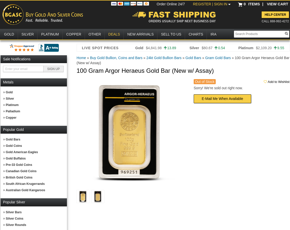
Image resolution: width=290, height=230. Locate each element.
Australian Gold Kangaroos (25, 190)
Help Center (275, 14)
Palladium (13, 111)
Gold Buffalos (16, 158)
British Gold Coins (19, 177)
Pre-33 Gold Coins (19, 165)
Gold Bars (13, 139)
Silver (10, 98)
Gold (9, 92)
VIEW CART (277, 4)
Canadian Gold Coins (21, 171)
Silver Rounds (16, 225)
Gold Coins (14, 146)
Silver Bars (14, 212)
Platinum (12, 105)
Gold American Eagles (22, 152)
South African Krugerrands (25, 184)
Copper (11, 117)
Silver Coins (14, 218)
